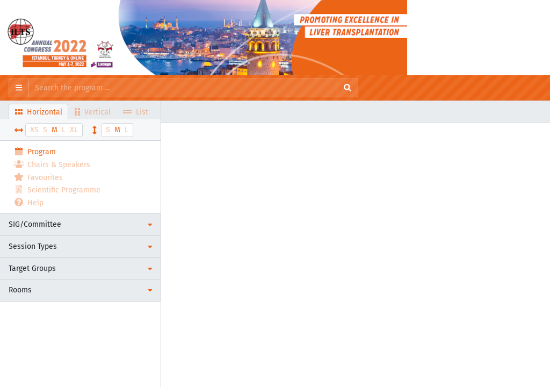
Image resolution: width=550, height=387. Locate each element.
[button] (80, 224)
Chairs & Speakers (51, 164)
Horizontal (38, 111)
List (135, 111)
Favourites (38, 177)
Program (34, 151)
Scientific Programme (56, 189)
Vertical (93, 111)
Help (28, 202)
